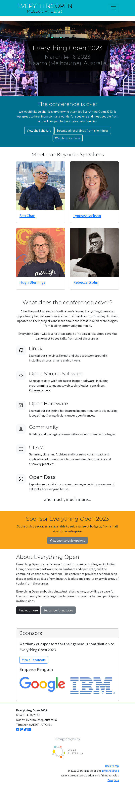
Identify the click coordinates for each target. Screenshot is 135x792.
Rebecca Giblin (85, 282)
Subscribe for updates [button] (58, 610)
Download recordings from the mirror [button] (82, 130)
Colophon (113, 780)
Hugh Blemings (32, 282)
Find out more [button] (28, 610)
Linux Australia (110, 770)
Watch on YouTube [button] (67, 138)
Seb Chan (27, 215)
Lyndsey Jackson (87, 215)
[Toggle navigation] (113, 8)
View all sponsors (34, 660)
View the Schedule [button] (39, 130)
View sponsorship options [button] (67, 540)
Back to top (112, 766)
